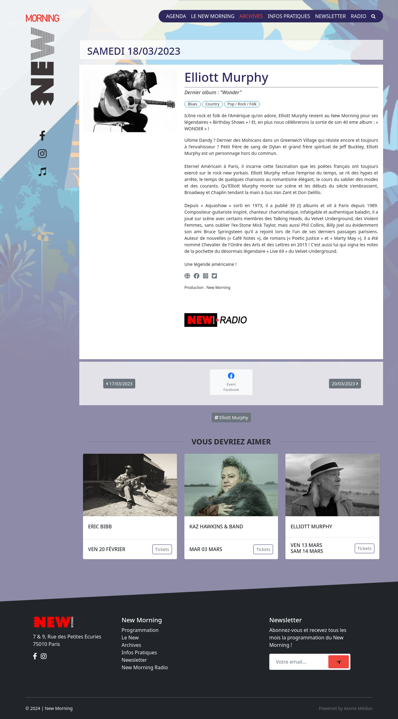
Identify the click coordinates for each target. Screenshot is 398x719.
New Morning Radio (145, 667)
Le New (130, 637)
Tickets (162, 549)
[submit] (338, 661)
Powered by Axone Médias (346, 708)
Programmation (140, 630)
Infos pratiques (289, 16)
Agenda (176, 16)
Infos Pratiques (139, 652)
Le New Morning (212, 16)
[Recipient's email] (300, 661)
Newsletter (330, 16)
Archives (251, 16)
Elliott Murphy (231, 417)
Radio (358, 16)
